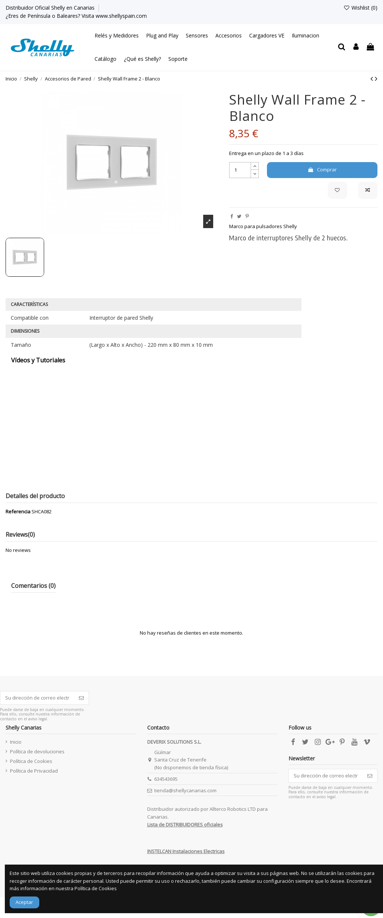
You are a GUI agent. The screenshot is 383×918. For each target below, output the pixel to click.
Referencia (18, 511)
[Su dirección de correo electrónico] (37, 697)
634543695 (166, 779)
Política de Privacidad (34, 770)
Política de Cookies (31, 761)
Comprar (322, 169)
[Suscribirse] (81, 697)
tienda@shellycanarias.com (185, 790)
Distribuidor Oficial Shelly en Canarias (51, 7)
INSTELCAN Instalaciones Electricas (186, 851)
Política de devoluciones (37, 751)
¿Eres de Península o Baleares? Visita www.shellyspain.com (76, 15)
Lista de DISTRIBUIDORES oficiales (185, 824)
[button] (116, 35)
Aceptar (24, 902)
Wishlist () (360, 7)
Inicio (16, 741)
